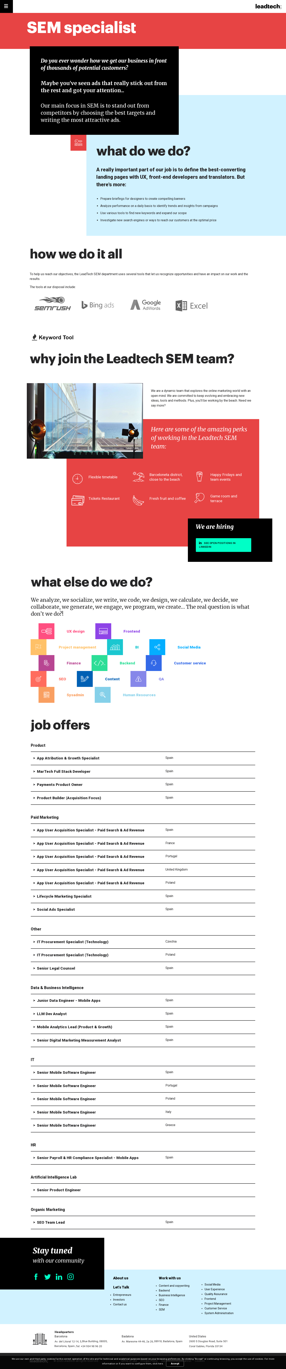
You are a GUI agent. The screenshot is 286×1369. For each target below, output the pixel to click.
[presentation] (31, 422)
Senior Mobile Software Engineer (66, 1072)
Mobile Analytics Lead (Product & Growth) (74, 1027)
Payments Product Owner (60, 784)
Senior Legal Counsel (56, 968)
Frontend (210, 1298)
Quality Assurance (216, 1294)
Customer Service (216, 1308)
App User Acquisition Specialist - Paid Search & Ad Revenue (90, 830)
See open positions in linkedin (217, 545)
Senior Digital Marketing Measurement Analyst (79, 1040)
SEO (161, 1300)
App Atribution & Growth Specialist (68, 758)
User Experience (215, 1289)
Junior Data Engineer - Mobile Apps (68, 1000)
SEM (162, 1309)
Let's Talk (121, 1287)
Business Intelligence (172, 1295)
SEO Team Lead (51, 1222)
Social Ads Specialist (56, 909)
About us (120, 1278)
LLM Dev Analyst (52, 1014)
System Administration (219, 1313)
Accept (175, 1363)
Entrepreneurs (122, 1294)
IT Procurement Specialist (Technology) (72, 942)
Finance (164, 1304)
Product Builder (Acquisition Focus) (69, 798)
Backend (164, 1290)
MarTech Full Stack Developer (64, 771)
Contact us (120, 1304)
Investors (119, 1299)
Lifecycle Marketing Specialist (64, 896)
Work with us (170, 1278)
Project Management (218, 1303)
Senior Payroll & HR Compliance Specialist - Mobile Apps (88, 1157)
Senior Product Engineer (59, 1190)
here (160, 1363)
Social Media (212, 1284)
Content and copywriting (174, 1285)
